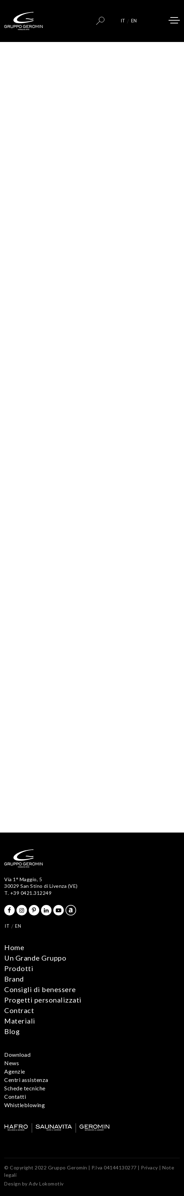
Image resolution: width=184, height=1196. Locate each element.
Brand (14, 979)
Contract (19, 1010)
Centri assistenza (26, 1079)
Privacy (149, 1167)
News (11, 1063)
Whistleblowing (24, 1105)
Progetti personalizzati (43, 1000)
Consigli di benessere (40, 989)
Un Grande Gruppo (35, 958)
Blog (12, 1031)
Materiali (19, 1021)
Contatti (15, 1096)
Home (14, 947)
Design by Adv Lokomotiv (34, 1184)
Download (17, 1054)
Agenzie (14, 1071)
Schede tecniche (25, 1088)
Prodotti (18, 968)
